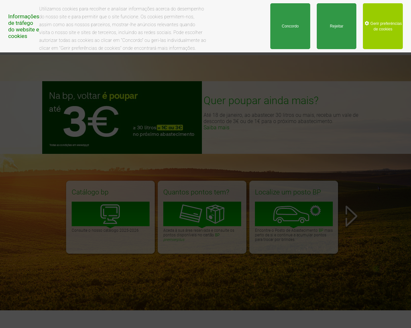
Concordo (290, 26)
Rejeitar (336, 26)
